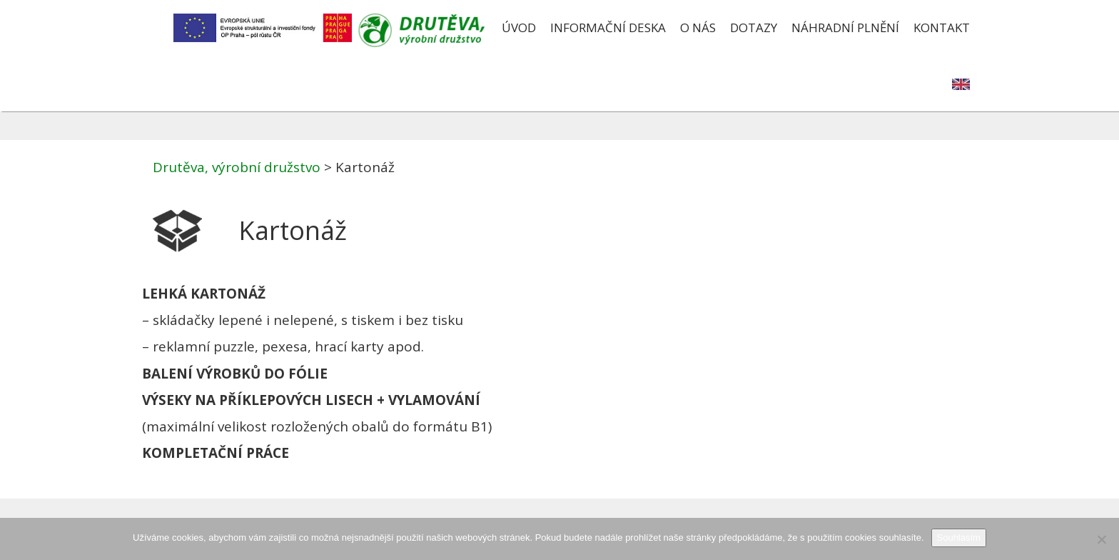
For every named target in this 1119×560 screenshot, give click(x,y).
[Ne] (1101, 539)
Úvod (519, 27)
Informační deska (608, 27)
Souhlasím (959, 537)
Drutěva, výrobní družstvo (236, 167)
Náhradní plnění (845, 27)
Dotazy (753, 27)
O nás (698, 27)
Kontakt (941, 27)
